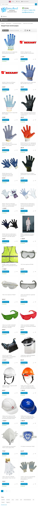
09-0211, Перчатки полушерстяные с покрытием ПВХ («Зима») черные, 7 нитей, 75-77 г (28, 114)
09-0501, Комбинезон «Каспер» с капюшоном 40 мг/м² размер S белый (27, 235)
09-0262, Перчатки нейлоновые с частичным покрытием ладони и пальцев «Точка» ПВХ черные (9, 235)
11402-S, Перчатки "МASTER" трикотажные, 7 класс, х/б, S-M (8, 477)
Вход (18, 1)
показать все (4, 504)
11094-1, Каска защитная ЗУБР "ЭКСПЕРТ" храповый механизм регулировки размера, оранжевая (28, 387)
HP (33, 499)
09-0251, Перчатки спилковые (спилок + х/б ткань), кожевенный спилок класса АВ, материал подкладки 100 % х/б (9, 205)
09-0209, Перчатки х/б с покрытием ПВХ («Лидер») (9, 113)
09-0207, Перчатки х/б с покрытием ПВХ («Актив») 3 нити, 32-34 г (28, 83)
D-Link (17, 499)
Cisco (13, 499)
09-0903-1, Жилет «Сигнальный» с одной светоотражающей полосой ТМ (9, 265)
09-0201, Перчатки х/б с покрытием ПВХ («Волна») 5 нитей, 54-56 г (9, 52)
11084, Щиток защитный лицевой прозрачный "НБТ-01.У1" (28, 356)
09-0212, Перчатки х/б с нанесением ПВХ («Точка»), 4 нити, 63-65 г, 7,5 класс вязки (9, 144)
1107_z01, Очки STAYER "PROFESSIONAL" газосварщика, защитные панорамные (9, 356)
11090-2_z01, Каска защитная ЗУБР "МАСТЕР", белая (9, 386)
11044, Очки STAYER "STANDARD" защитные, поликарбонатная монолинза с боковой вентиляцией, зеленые (9, 326)
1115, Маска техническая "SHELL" (28, 446)
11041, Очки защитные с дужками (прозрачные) (28, 295)
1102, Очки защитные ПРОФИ (27, 264)
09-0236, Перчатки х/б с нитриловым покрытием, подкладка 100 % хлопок (7, 174)
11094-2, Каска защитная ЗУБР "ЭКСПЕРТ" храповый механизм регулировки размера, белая (9, 417)
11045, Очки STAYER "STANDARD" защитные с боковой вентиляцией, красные (28, 326)
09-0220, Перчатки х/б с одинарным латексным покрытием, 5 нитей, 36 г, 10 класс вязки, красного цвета (28, 144)
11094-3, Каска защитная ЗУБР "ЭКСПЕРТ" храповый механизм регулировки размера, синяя (27, 417)
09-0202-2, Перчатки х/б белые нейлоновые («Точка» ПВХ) (8, 83)
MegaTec (8, 502)
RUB (13, 1)
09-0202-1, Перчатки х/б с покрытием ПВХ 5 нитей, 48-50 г (27, 52)
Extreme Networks (27, 499)
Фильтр (5, 30)
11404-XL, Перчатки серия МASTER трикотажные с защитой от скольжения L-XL (28, 478)
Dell (21, 499)
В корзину (5, 59)
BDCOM (3, 499)
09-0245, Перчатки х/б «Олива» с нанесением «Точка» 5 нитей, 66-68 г (28, 174)
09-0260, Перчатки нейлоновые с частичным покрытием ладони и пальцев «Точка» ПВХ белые (28, 205)
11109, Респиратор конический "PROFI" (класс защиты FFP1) (8, 447)
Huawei (3, 502)
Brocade (8, 499)
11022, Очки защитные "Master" (9, 294)
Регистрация (24, 1)
